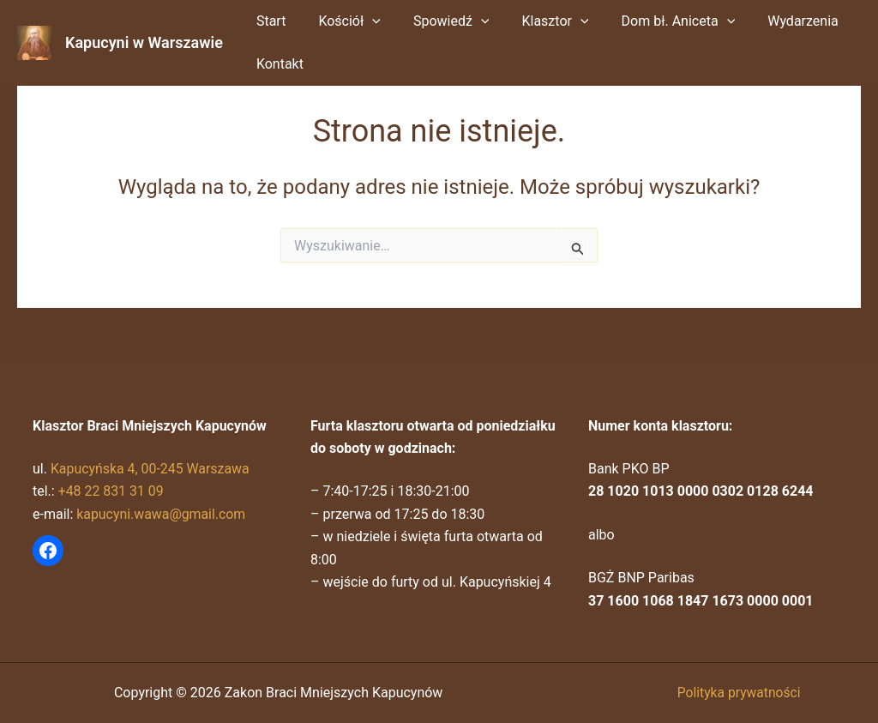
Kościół (341, 21)
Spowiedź (438, 21)
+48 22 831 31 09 (111, 491)
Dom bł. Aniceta (655, 21)
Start (268, 21)
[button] (364, 21)
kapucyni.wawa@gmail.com (161, 514)
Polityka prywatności (739, 692)
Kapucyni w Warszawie (144, 42)
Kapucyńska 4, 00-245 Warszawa (151, 469)
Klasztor (536, 21)
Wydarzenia (774, 21)
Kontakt (277, 64)
